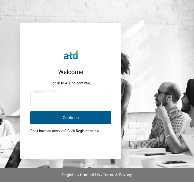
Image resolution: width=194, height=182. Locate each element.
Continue (71, 117)
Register (69, 174)
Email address (46, 91)
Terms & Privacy (117, 174)
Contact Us (90, 174)
